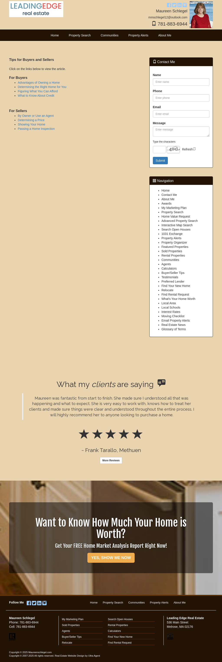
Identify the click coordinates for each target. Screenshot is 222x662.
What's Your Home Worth (178, 299)
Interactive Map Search (177, 225)
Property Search (172, 212)
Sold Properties (172, 251)
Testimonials (170, 277)
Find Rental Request (175, 294)
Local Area (169, 303)
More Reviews (111, 460)
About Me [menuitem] (164, 35)
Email (157, 107)
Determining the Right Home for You (42, 87)
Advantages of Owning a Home (39, 82)
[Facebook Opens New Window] (169, 4)
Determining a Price (31, 120)
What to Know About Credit (36, 95)
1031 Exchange (172, 234)
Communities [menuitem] (110, 35)
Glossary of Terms (174, 329)
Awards (166, 203)
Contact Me (169, 195)
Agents (166, 264)
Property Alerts (171, 238)
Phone (157, 91)
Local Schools (171, 307)
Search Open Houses (176, 229)
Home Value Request (176, 216)
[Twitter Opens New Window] (174, 4)
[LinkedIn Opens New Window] (179, 4)
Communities (170, 260)
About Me (168, 199)
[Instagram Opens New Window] (184, 4)
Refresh (187, 149)
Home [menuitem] (55, 35)
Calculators (169, 268)
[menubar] (111, 35)
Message (159, 123)
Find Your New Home (176, 286)
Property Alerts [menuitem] (138, 35)
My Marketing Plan (174, 208)
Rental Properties (173, 255)
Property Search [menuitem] (80, 35)
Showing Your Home (31, 124)
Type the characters (164, 141)
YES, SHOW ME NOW (111, 558)
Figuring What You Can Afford (38, 91)
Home (166, 190)
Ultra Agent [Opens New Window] (94, 655)
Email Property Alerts (176, 320)
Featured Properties (175, 247)
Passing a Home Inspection (36, 128)
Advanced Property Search (180, 221)
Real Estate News (174, 325)
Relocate (167, 290)
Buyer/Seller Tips (173, 273)
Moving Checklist (173, 316)
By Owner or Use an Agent (36, 115)
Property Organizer (174, 242)
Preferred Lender (173, 281)
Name (157, 75)
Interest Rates (171, 312)
